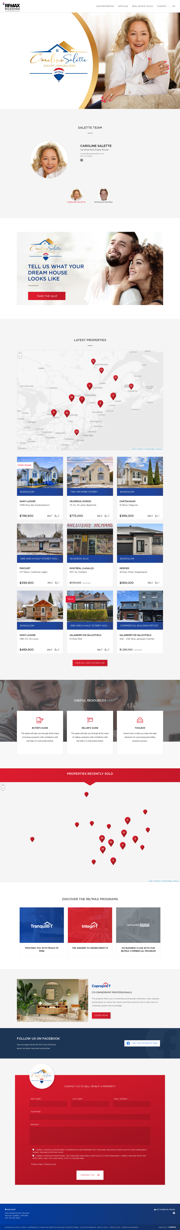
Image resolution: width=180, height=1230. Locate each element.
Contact (162, 6)
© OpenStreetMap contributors (153, 449)
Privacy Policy (37, 1164)
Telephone (36, 1112)
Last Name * (77, 1099)
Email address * (121, 1099)
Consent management (129, 1227)
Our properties (105, 6)
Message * (35, 1124)
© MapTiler (140, 449)
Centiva (172, 1227)
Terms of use (50, 1164)
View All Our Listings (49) (90, 663)
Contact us (90, 1175)
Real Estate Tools (142, 6)
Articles (123, 6)
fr (173, 6)
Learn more (101, 1015)
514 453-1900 (14, 1218)
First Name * (36, 1099)
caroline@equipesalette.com (92, 154)
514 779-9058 (86, 156)
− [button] (20, 356)
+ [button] (20, 353)
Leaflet (133, 449)
